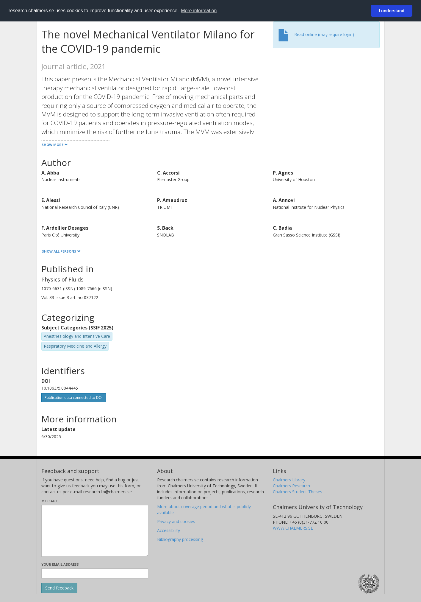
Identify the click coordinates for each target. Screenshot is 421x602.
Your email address (60, 564)
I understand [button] (391, 10)
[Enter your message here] (94, 531)
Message (49, 501)
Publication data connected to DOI (74, 397)
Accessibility (168, 530)
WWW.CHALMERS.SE (293, 528)
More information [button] (199, 10)
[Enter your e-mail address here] (94, 573)
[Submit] (59, 588)
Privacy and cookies (176, 521)
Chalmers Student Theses (297, 491)
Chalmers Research (291, 486)
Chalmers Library (289, 480)
